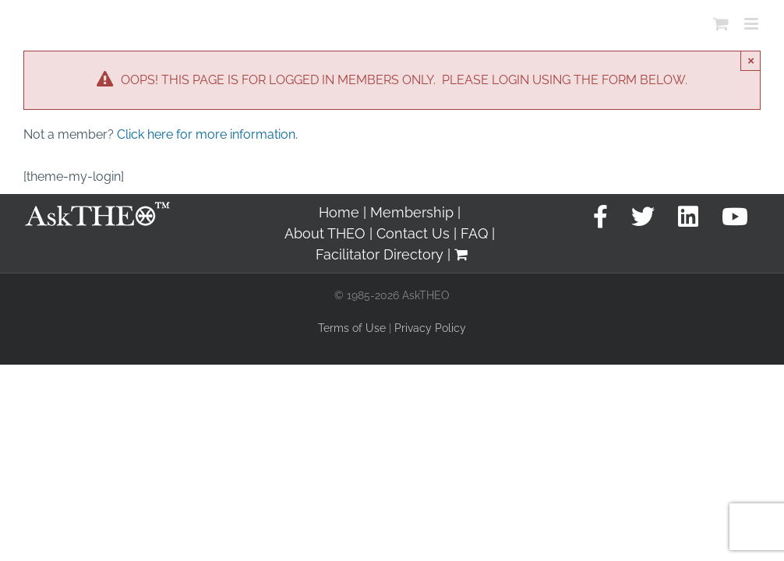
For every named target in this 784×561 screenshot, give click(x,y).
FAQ (474, 233)
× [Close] (750, 60)
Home (339, 212)
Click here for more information (206, 134)
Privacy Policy (430, 328)
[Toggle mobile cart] (721, 24)
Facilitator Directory (379, 254)
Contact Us (413, 233)
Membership (412, 212)
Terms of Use (352, 328)
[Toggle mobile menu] (752, 24)
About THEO (325, 233)
